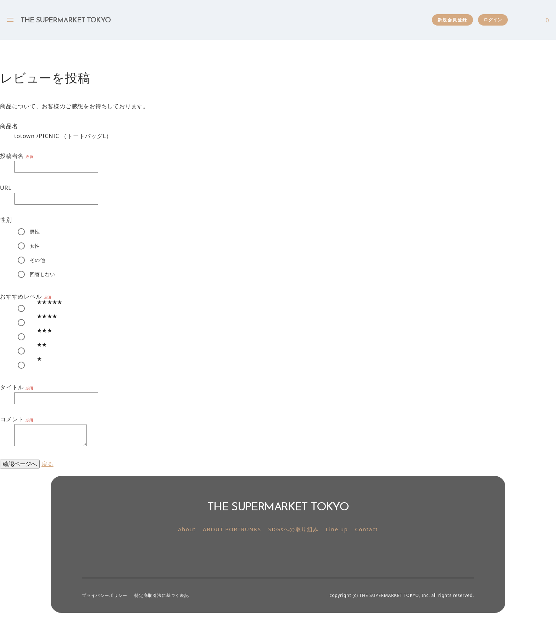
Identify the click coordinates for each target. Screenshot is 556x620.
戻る (47, 464)
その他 (37, 260)
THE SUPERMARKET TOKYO (66, 20)
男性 (35, 231)
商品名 (9, 126)
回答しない (42, 274)
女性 (35, 245)
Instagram (270, 552)
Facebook (286, 552)
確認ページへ (20, 464)
